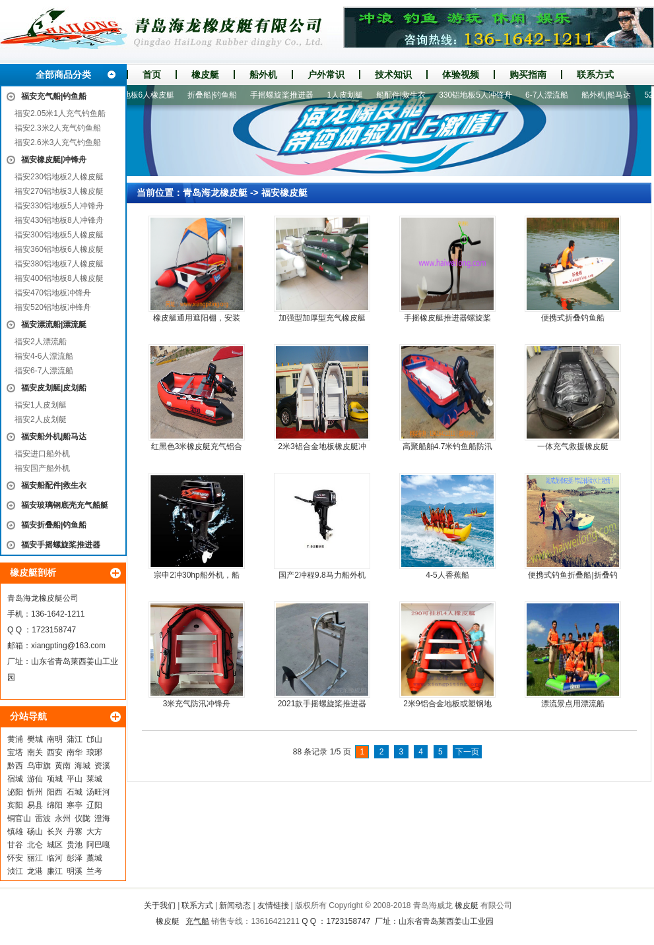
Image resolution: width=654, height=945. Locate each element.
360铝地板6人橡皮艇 (142, 95)
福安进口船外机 (42, 453)
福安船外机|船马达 (53, 436)
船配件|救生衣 (405, 95)
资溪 (102, 765)
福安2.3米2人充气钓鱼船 (58, 128)
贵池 (74, 844)
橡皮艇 (205, 74)
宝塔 (15, 752)
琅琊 (94, 752)
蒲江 (74, 739)
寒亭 (74, 805)
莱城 (94, 778)
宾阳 (15, 805)
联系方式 (595, 74)
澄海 (102, 818)
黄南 (63, 765)
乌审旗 (39, 765)
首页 (152, 74)
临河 (55, 858)
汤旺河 (98, 792)
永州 (63, 818)
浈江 (15, 871)
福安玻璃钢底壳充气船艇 (64, 505)
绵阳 (55, 805)
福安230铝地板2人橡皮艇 (59, 176)
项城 (55, 778)
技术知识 (393, 74)
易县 (35, 805)
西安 (55, 752)
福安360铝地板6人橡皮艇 (59, 249)
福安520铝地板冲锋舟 (53, 307)
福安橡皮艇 (284, 192)
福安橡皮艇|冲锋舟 (53, 159)
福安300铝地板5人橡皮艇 (59, 234)
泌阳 (15, 792)
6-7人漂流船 (550, 95)
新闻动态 (235, 905)
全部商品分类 (63, 74)
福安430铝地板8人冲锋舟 (59, 220)
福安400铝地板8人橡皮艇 (59, 278)
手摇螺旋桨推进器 (285, 95)
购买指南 (527, 74)
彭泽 (74, 858)
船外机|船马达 (610, 95)
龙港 (35, 871)
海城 (82, 765)
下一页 (467, 751)
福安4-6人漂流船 (44, 356)
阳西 (55, 792)
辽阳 (94, 805)
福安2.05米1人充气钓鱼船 (60, 113)
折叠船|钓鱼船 (216, 95)
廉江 (55, 871)
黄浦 (15, 739)
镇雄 (15, 831)
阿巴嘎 (98, 844)
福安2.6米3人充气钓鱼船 (58, 142)
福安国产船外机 (42, 468)
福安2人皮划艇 (41, 419)
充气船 (197, 921)
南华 (74, 752)
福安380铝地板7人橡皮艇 (59, 263)
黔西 (15, 765)
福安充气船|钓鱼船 (53, 96)
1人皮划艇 (349, 95)
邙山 (94, 739)
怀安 (15, 858)
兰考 (94, 871)
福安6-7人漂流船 (44, 370)
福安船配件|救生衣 (53, 485)
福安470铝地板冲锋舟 (53, 292)
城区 (55, 844)
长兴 (55, 831)
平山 (74, 778)
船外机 (263, 74)
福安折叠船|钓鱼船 (53, 525)
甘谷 (15, 844)
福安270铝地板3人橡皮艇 (59, 191)
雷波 (43, 818)
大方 (94, 831)
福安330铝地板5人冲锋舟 (59, 205)
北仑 (35, 844)
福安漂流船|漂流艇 (53, 324)
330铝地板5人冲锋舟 (479, 95)
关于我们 (160, 905)
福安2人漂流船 (41, 341)
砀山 (35, 831)
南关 (35, 752)
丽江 (35, 858)
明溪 (74, 871)
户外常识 (326, 74)
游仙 (35, 778)
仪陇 (82, 818)
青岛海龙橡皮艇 (215, 192)
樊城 (35, 739)
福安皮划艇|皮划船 (53, 387)
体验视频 (460, 74)
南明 (55, 739)
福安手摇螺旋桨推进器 (60, 544)
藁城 (94, 858)
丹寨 (74, 831)
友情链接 (273, 905)
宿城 (15, 778)
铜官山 (19, 818)
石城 (74, 792)
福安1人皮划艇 (41, 405)
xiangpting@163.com (68, 645)
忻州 (35, 792)
